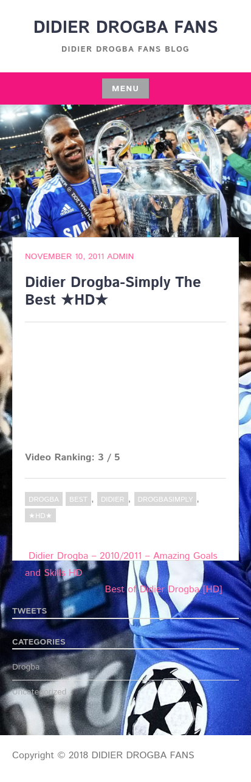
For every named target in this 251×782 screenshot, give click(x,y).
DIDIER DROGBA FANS (125, 28)
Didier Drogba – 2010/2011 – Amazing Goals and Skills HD (121, 564)
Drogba (44, 499)
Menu (125, 89)
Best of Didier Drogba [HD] (163, 590)
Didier (113, 499)
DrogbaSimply (165, 499)
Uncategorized (39, 692)
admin (120, 257)
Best (78, 499)
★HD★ (40, 516)
